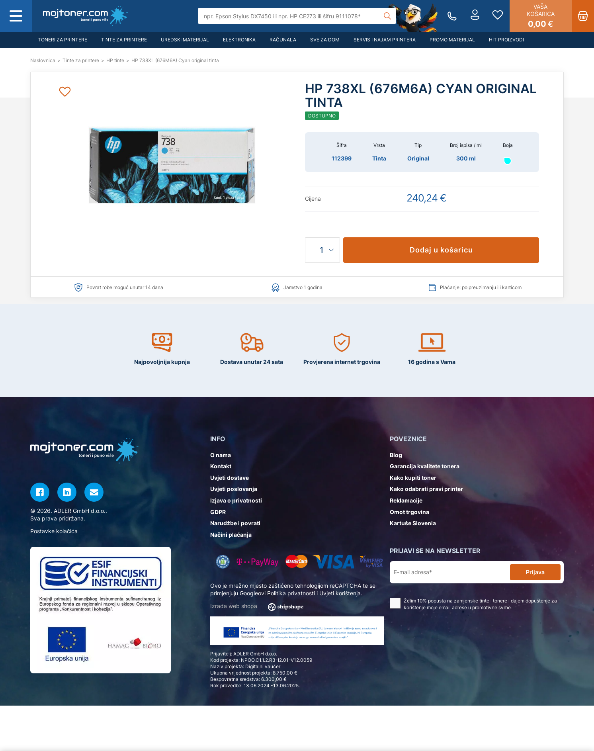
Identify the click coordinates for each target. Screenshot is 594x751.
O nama (220, 455)
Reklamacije (406, 500)
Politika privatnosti (291, 593)
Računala (283, 40)
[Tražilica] (297, 16)
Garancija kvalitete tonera (424, 466)
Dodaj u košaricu (441, 250)
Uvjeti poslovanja (233, 488)
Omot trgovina (409, 511)
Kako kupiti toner (413, 477)
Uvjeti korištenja (340, 593)
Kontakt (220, 466)
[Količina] (322, 250)
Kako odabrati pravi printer (426, 488)
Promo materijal (452, 40)
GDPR (218, 511)
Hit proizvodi (506, 40)
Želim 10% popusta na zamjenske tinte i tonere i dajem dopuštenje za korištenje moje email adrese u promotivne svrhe (473, 604)
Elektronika (239, 40)
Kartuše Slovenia (413, 523)
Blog (396, 455)
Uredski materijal (185, 40)
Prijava (535, 572)
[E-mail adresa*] (451, 572)
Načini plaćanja (231, 534)
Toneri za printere (62, 40)
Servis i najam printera (385, 40)
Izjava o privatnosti (236, 500)
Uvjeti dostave (229, 477)
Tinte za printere (124, 40)
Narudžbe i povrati (235, 523)
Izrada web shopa (259, 606)
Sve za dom (325, 40)
